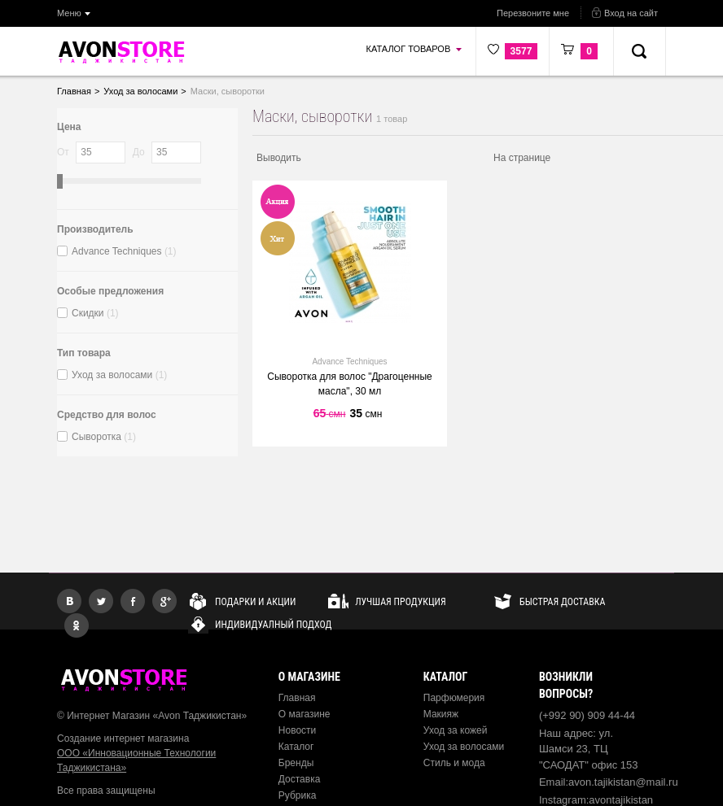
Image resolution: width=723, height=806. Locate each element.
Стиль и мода (454, 763)
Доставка (299, 779)
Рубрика (297, 795)
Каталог (296, 746)
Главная (297, 698)
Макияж (440, 714)
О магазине (304, 714)
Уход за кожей (455, 730)
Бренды (295, 763)
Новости (297, 730)
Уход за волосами (463, 746)
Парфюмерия (454, 698)
